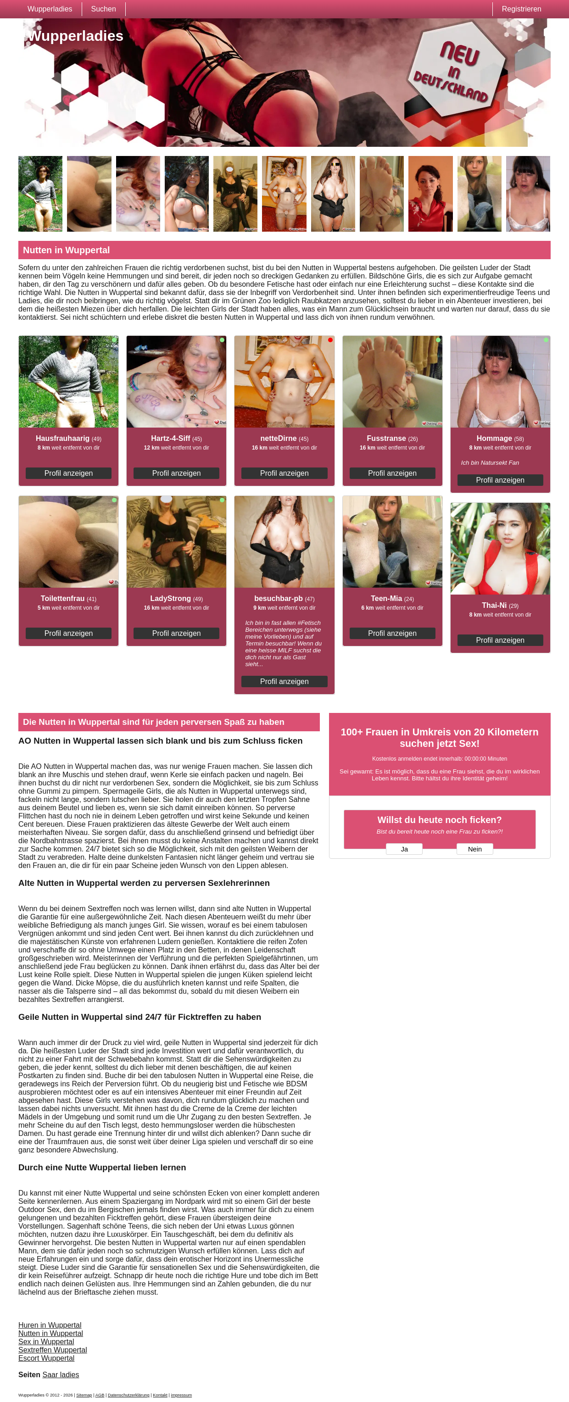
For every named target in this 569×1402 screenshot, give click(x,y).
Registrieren (521, 9)
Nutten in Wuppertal (50, 1333)
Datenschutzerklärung (129, 1395)
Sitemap (84, 1395)
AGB (100, 1395)
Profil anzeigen (69, 473)
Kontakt (160, 1395)
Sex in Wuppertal (46, 1342)
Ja (404, 849)
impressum (181, 1395)
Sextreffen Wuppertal (52, 1350)
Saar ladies (60, 1375)
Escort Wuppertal (46, 1358)
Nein (475, 849)
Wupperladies (50, 9)
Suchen (103, 9)
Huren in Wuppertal (50, 1325)
